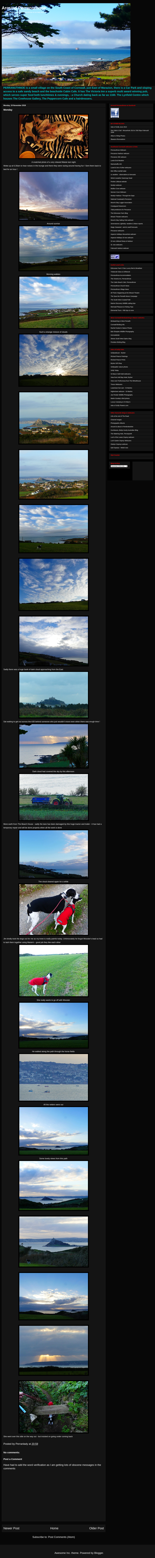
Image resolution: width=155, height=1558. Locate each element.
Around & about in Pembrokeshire (122, 426)
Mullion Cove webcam (118, 188)
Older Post (96, 1528)
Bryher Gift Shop (116, 363)
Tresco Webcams (116, 384)
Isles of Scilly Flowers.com (119, 405)
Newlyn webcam (116, 185)
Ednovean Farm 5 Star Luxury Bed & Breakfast (126, 268)
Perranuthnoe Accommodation (121, 275)
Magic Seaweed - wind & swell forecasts (124, 227)
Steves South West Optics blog (121, 338)
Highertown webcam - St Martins (121, 391)
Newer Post (11, 1528)
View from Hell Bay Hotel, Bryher (122, 377)
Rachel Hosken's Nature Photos (121, 328)
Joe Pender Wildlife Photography (122, 395)
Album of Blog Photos (118, 136)
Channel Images (116, 420)
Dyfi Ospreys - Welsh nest (119, 448)
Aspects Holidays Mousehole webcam (123, 234)
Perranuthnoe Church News (120, 286)
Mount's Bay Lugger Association (121, 202)
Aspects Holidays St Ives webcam (122, 238)
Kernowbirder (115, 335)
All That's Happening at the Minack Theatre (125, 293)
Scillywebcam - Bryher (118, 353)
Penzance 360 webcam (118, 157)
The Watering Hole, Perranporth (121, 434)
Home (54, 1528)
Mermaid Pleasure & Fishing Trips (122, 307)
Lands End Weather (117, 160)
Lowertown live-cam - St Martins (121, 388)
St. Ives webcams (116, 245)
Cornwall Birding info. (118, 324)
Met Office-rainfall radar (118, 171)
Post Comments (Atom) (61, 1537)
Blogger (98, 1552)
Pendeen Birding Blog (118, 342)
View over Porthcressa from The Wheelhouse (126, 381)
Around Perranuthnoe (24, 8)
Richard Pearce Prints (118, 360)
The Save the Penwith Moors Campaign (124, 296)
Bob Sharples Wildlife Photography (122, 331)
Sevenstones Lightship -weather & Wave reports (127, 223)
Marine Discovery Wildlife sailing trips (123, 303)
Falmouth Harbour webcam (120, 248)
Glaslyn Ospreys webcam (119, 444)
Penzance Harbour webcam (120, 153)
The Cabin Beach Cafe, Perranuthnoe (123, 282)
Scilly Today (115, 370)
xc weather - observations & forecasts (123, 174)
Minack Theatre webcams (119, 217)
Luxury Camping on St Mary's (120, 402)
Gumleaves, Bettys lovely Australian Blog (124, 430)
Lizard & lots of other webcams (121, 167)
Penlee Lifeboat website (119, 181)
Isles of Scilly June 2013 (119, 127)
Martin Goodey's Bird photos (120, 398)
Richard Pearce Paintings (119, 356)
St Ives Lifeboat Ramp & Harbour (122, 241)
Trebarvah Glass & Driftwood (120, 272)
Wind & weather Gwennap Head (121, 178)
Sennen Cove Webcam (118, 192)
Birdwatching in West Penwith (120, 321)
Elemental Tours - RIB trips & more (122, 310)
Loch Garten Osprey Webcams (121, 441)
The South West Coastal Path (120, 300)
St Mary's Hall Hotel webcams (121, 374)
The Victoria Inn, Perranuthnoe (121, 279)
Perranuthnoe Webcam (118, 150)
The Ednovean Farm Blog (119, 213)
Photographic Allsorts (118, 423)
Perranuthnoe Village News (120, 289)
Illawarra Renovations (118, 139)
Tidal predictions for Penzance (121, 209)
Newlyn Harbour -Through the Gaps (123, 195)
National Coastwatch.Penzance (121, 199)
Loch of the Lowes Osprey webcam (122, 437)
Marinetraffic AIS (116, 164)
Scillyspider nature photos (119, 367)
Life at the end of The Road (120, 416)
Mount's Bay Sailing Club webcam (122, 220)
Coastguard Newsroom (118, 206)
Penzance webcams (117, 231)
